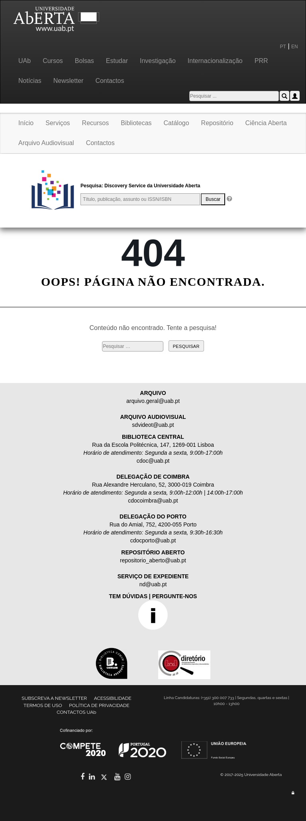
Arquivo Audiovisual (46, 142)
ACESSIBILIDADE (112, 698)
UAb (24, 60)
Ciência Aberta (266, 123)
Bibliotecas (136, 123)
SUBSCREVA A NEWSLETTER (54, 698)
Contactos (109, 80)
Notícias (29, 80)
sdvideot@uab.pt (153, 425)
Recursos (95, 123)
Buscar (213, 199)
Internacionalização (215, 60)
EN (295, 46)
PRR (261, 60)
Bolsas (84, 60)
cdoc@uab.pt (153, 461)
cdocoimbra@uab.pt (153, 500)
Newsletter (68, 80)
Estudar (117, 60)
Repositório (217, 123)
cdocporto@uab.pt (153, 540)
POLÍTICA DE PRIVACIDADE (99, 705)
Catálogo (176, 123)
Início (25, 123)
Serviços (57, 123)
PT (283, 46)
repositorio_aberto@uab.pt (153, 560)
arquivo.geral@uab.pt (153, 401)
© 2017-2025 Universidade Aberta (251, 774)
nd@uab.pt (153, 584)
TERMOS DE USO (43, 705)
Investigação (158, 60)
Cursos (53, 60)
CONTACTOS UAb (76, 712)
